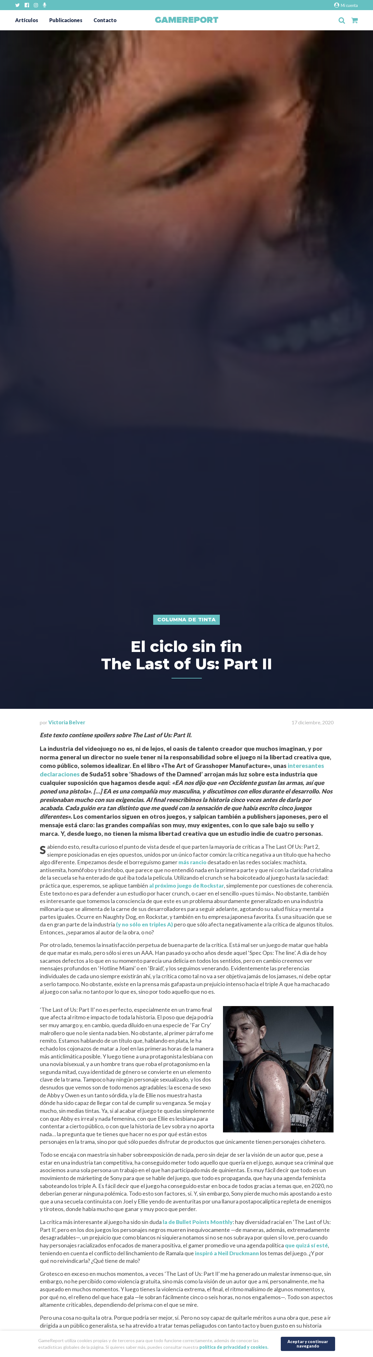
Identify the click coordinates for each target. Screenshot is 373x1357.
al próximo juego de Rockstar (186, 885)
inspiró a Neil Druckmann (227, 1253)
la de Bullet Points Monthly (198, 1222)
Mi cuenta (346, 5)
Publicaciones (65, 20)
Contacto (105, 20)
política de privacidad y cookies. (233, 1347)
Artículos (26, 20)
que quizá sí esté (306, 1245)
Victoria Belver (66, 722)
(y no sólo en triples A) (144, 924)
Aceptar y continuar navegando (307, 1343)
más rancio (192, 862)
